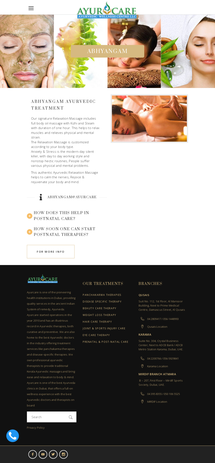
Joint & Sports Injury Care (104, 328)
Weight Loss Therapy (99, 315)
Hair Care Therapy (97, 322)
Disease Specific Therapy (102, 301)
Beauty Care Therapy (100, 308)
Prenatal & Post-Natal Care (105, 342)
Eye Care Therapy (96, 335)
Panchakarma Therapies (102, 295)
